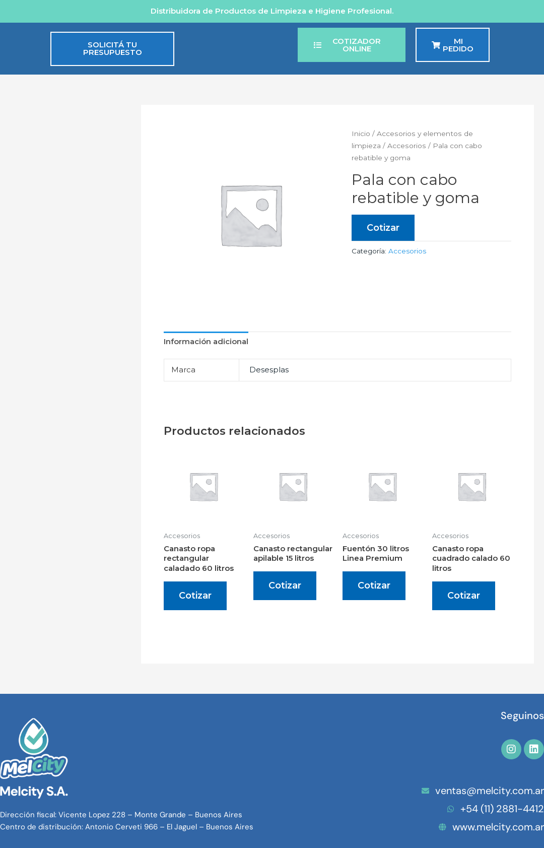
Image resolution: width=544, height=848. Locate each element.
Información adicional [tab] (206, 341)
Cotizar (383, 227)
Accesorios (406, 146)
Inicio (361, 133)
